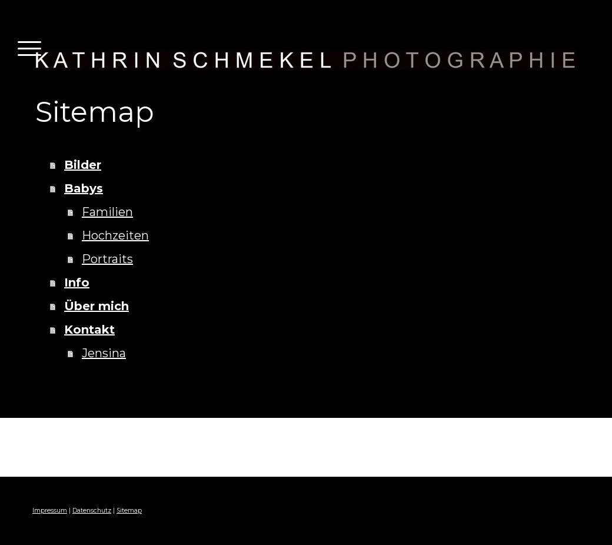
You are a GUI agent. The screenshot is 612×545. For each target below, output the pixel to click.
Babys (83, 188)
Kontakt (89, 330)
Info (76, 282)
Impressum (49, 510)
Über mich (96, 306)
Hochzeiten (115, 235)
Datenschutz (91, 510)
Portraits (107, 259)
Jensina (104, 353)
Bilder (82, 165)
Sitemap (129, 510)
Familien (107, 212)
